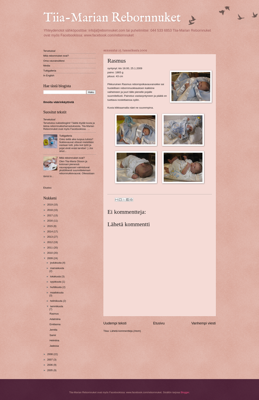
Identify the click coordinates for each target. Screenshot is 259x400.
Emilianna (55, 324)
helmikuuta (56, 300)
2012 (50, 242)
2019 (50, 204)
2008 (50, 354)
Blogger (185, 392)
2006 (50, 364)
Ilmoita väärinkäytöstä (58, 102)
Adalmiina (55, 319)
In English (48, 75)
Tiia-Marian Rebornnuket (112, 18)
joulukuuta (56, 262)
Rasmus (54, 313)
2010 (50, 252)
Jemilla (53, 329)
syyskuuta (56, 281)
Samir (53, 335)
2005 (50, 370)
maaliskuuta (57, 292)
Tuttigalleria (49, 70)
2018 (50, 210)
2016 (50, 220)
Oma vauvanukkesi (54, 60)
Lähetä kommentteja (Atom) (125, 330)
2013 (50, 236)
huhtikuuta (56, 287)
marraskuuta (57, 268)
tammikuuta (56, 306)
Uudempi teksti (114, 323)
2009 (50, 258)
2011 (50, 247)
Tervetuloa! (49, 50)
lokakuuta (56, 276)
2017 (50, 215)
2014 (50, 231)
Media (46, 65)
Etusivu (159, 323)
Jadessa (54, 345)
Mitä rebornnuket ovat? (56, 55)
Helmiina (54, 340)
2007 (50, 359)
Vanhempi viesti (203, 323)
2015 (50, 226)
